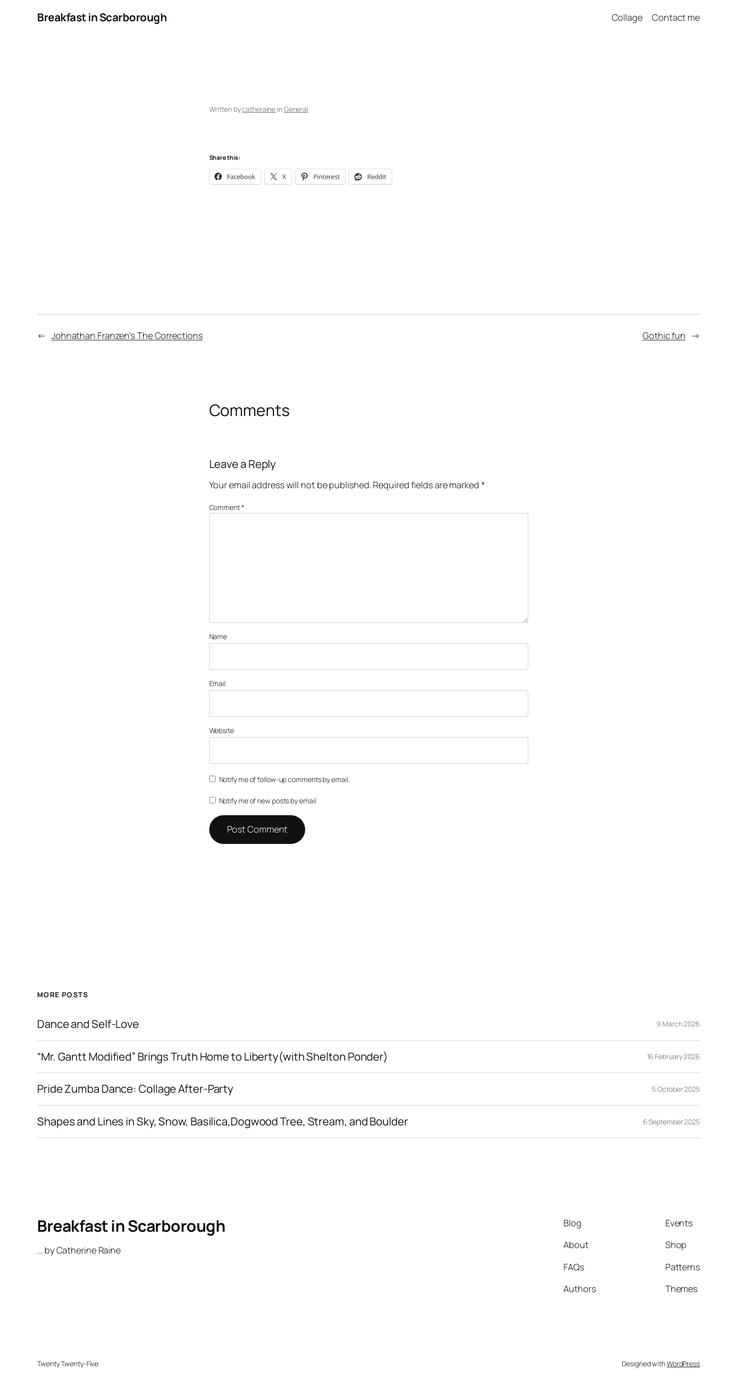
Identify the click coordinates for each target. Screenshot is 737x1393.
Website (221, 730)
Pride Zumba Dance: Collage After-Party (135, 1089)
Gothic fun (664, 335)
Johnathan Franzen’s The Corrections (127, 335)
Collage (627, 17)
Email (217, 683)
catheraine (259, 109)
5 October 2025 (676, 1089)
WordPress (683, 1363)
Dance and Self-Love (88, 1024)
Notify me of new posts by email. (268, 800)
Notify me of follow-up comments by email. (284, 779)
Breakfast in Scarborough (102, 17)
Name (218, 636)
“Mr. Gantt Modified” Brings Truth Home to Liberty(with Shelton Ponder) (212, 1057)
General (296, 109)
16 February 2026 (673, 1056)
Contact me (676, 17)
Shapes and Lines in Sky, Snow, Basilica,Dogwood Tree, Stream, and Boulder (222, 1121)
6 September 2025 (671, 1121)
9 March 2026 (678, 1023)
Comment (226, 507)
